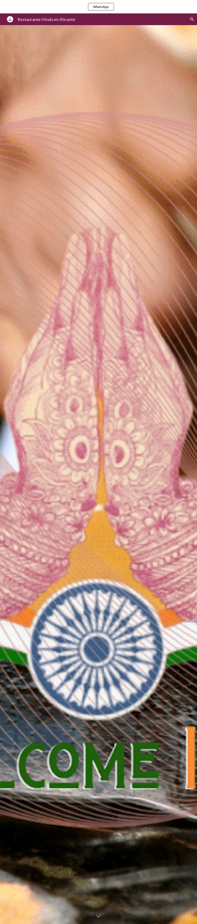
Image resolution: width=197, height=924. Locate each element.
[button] (192, 19)
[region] (98, 6)
